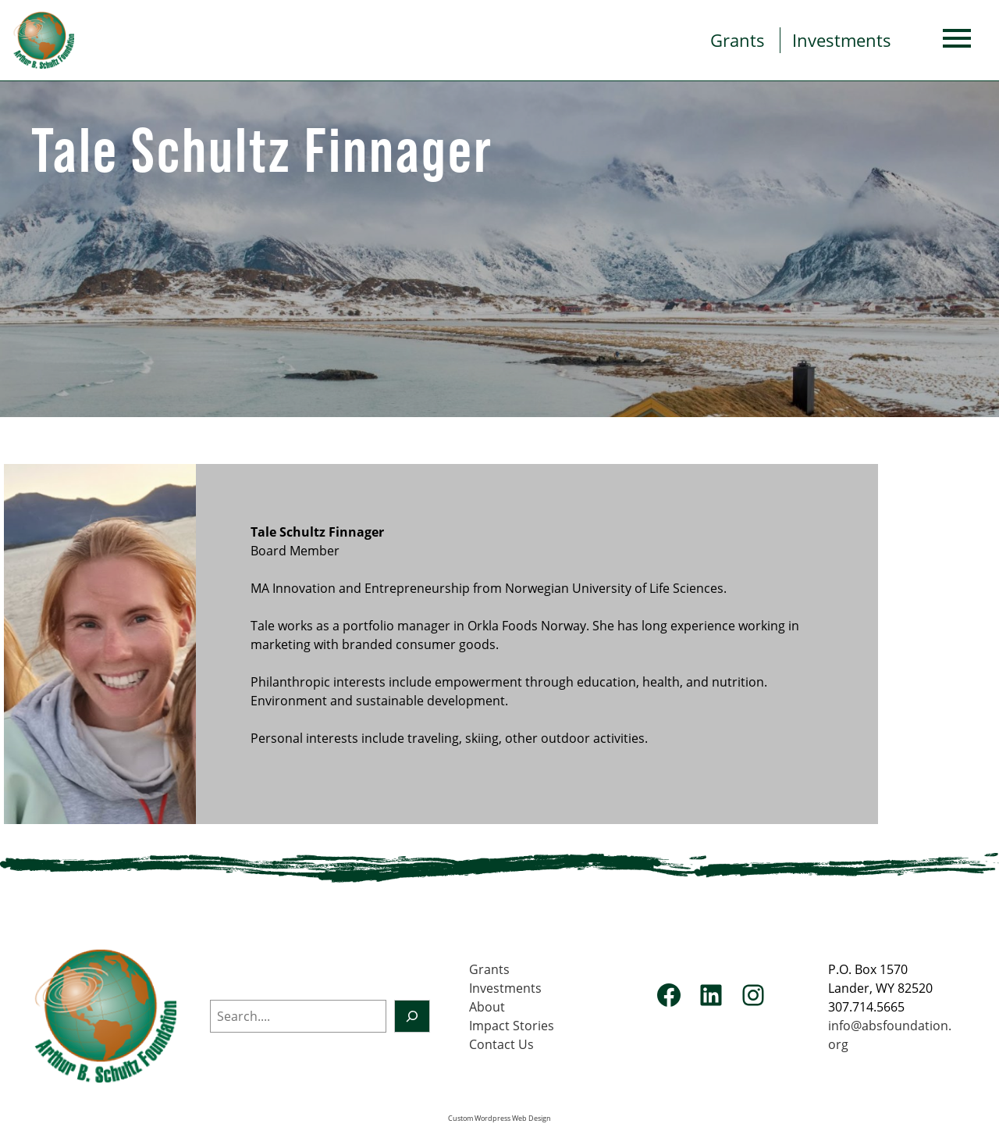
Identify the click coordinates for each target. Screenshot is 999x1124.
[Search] (412, 1016)
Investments (841, 40)
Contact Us (501, 1044)
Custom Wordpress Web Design (499, 1118)
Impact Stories (511, 1025)
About (487, 1006)
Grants (737, 40)
